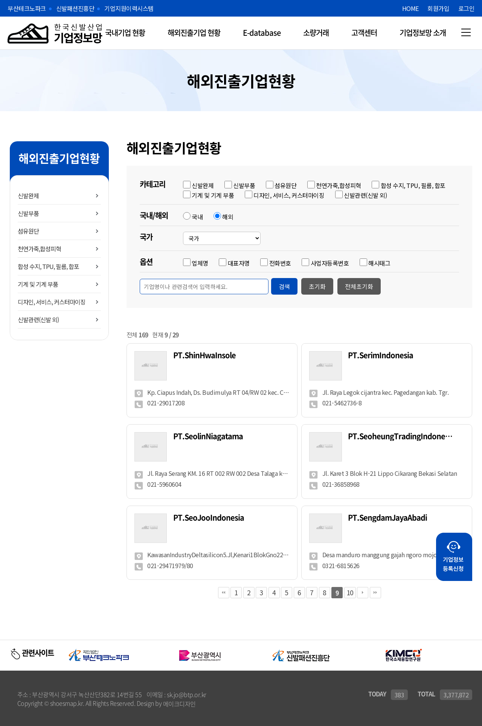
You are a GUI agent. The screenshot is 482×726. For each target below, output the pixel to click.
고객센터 (364, 32)
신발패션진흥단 (75, 8)
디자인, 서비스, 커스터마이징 (51, 301)
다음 (362, 592)
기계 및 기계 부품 (38, 284)
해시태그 (379, 262)
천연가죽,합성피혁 (39, 248)
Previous (60, 654)
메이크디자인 (179, 703)
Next (478, 654)
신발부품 (28, 213)
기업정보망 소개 (423, 32)
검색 (284, 286)
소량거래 (316, 32)
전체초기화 (359, 286)
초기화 (317, 286)
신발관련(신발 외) (38, 319)
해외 (227, 216)
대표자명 (239, 262)
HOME (410, 8)
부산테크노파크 (27, 8)
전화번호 (280, 262)
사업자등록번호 (330, 262)
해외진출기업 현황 (194, 32)
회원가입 (438, 8)
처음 (223, 592)
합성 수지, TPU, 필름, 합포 (48, 266)
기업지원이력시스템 (129, 8)
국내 (197, 216)
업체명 (200, 262)
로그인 (466, 8)
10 (350, 591)
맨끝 (375, 592)
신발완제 (28, 195)
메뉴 (466, 32)
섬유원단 (28, 230)
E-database (262, 32)
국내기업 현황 (125, 32)
